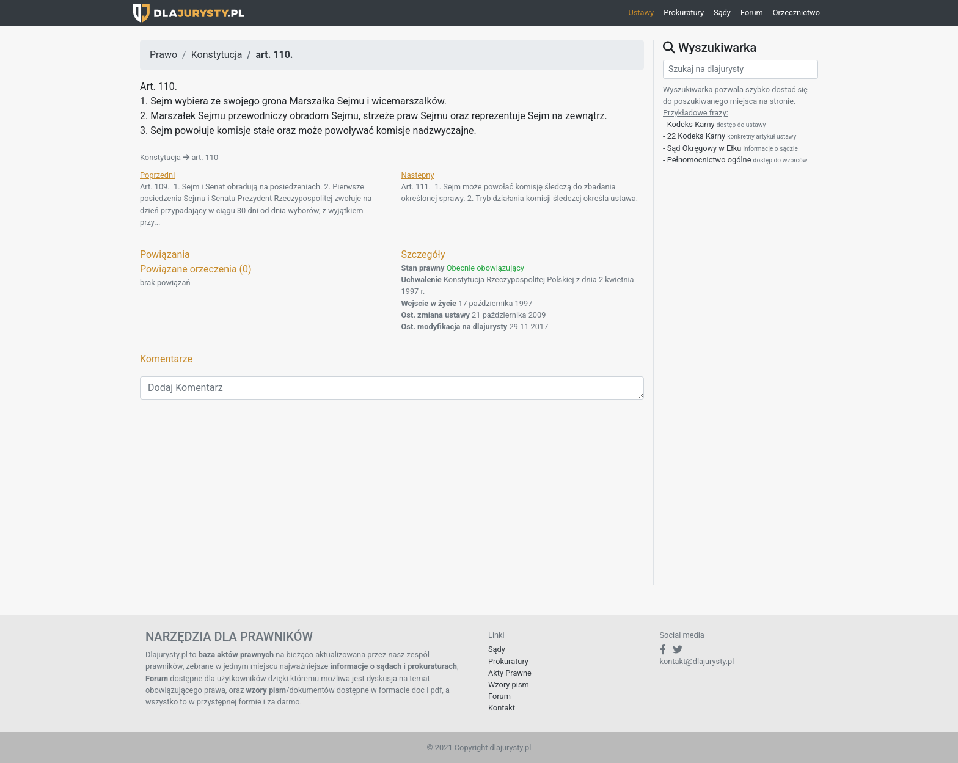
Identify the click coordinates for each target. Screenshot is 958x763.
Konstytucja (217, 54)
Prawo (163, 54)
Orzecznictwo (796, 12)
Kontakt (501, 707)
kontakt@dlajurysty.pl (697, 661)
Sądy (722, 12)
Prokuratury (684, 12)
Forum (751, 12)
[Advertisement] (392, 499)
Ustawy (641, 12)
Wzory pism (508, 684)
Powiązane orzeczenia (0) (196, 269)
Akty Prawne (510, 672)
